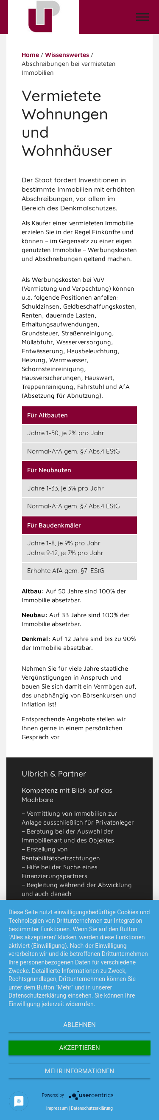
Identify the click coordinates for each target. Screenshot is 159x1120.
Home (30, 54)
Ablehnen (79, 1025)
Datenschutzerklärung (92, 1108)
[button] (142, 17)
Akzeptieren (79, 1048)
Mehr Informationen (79, 1071)
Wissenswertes (67, 54)
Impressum (57, 1108)
